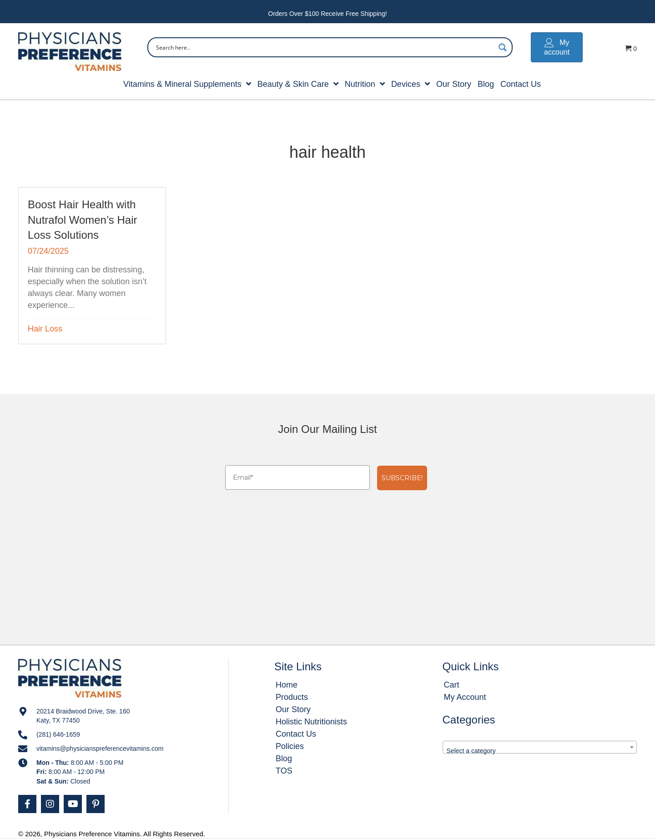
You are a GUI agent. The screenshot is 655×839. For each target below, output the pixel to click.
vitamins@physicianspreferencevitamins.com (100, 748)
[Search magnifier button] (502, 47)
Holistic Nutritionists (311, 721)
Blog (284, 758)
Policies (290, 746)
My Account (465, 697)
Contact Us (296, 734)
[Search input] (324, 47)
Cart (451, 684)
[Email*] (297, 477)
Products (292, 697)
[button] (27, 804)
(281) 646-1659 (58, 734)
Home (286, 684)
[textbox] (539, 750)
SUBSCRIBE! (402, 478)
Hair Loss (45, 328)
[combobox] (540, 747)
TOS (284, 770)
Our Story (293, 709)
